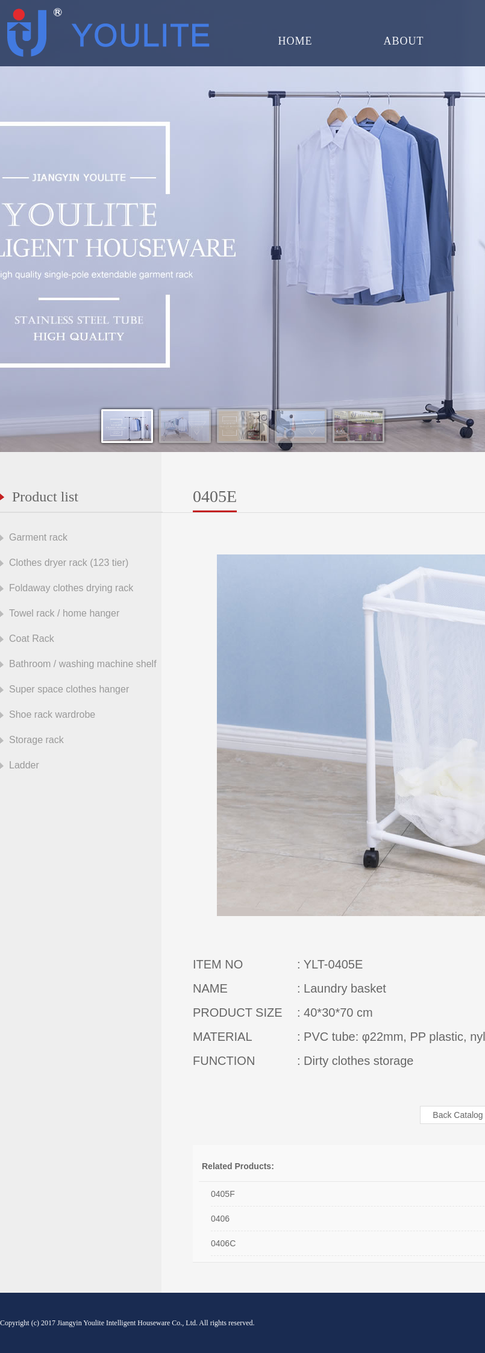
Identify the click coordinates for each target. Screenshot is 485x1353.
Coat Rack (31, 638)
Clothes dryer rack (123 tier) (68, 562)
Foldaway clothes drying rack (71, 588)
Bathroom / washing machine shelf (83, 664)
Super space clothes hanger (69, 689)
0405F (223, 1194)
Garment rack (38, 537)
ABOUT (404, 41)
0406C (223, 1243)
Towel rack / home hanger (64, 613)
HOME (295, 41)
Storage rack (36, 740)
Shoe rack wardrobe (52, 714)
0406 (220, 1218)
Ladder (24, 765)
